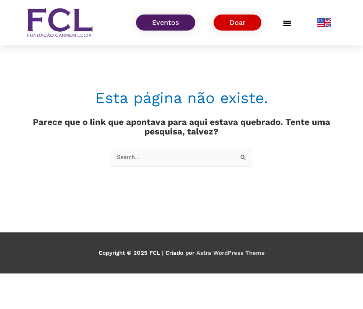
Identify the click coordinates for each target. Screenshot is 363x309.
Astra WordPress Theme (230, 252)
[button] (287, 22)
